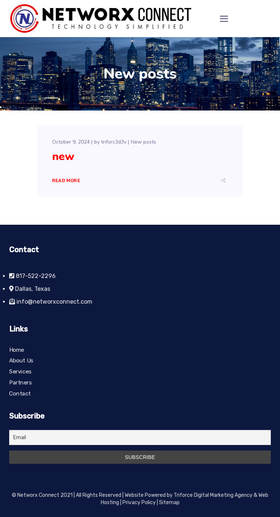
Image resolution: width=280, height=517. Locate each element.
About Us (21, 361)
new (63, 156)
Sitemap (169, 502)
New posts (143, 141)
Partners (20, 382)
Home (16, 350)
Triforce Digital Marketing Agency (213, 495)
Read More (66, 180)
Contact (20, 393)
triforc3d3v (113, 141)
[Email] (140, 437)
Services (20, 371)
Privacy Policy (139, 502)
